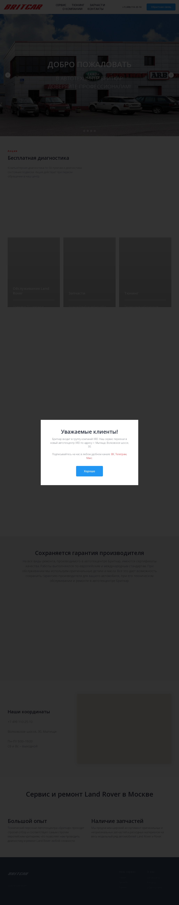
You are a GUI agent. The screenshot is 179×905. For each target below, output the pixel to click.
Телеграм (120, 454)
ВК (112, 454)
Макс (89, 457)
